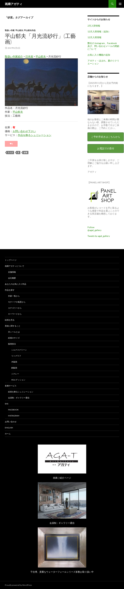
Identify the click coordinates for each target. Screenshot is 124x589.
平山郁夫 (19, 30)
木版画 (14, 362)
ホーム (8, 433)
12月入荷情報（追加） (99, 31)
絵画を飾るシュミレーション (20, 392)
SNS (6, 403)
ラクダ (10, 152)
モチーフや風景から (17, 302)
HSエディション (18, 380)
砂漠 (25, 152)
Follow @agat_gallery (94, 228)
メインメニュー (120, 4)
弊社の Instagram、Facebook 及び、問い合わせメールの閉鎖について (103, 46)
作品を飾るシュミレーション (34, 135)
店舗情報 (12, 272)
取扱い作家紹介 (14, 56)
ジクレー (15, 374)
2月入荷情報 (94, 25)
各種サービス (10, 386)
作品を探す (10, 290)
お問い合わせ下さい (24, 131)
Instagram (13, 415)
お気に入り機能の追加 (99, 54)
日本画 (29, 56)
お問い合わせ (10, 421)
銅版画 (14, 368)
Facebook (13, 409)
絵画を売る (10, 320)
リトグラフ (16, 356)
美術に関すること (12, 326)
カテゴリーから (15, 308)
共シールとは (14, 332)
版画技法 (12, 344)
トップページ (10, 260)
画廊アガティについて (14, 266)
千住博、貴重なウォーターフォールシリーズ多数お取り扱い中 (62, 571)
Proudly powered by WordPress (18, 585)
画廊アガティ (13, 4)
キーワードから (15, 314)
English (9, 427)
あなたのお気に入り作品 (15, 284)
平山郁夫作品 (30, 30)
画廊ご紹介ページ (62, 477)
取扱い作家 (10, 30)
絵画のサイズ (14, 338)
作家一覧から (14, 296)
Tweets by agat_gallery (99, 236)
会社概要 (12, 278)
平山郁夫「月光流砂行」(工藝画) (40, 39)
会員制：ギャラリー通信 (18, 397)
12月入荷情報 (94, 37)
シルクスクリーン (19, 350)
